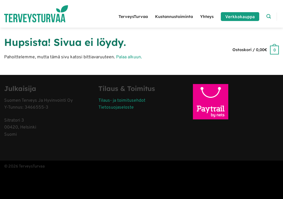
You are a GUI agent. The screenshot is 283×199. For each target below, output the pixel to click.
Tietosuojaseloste (116, 107)
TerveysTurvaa (133, 16)
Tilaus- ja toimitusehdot (121, 100)
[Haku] (268, 16)
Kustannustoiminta (174, 16)
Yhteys (207, 16)
